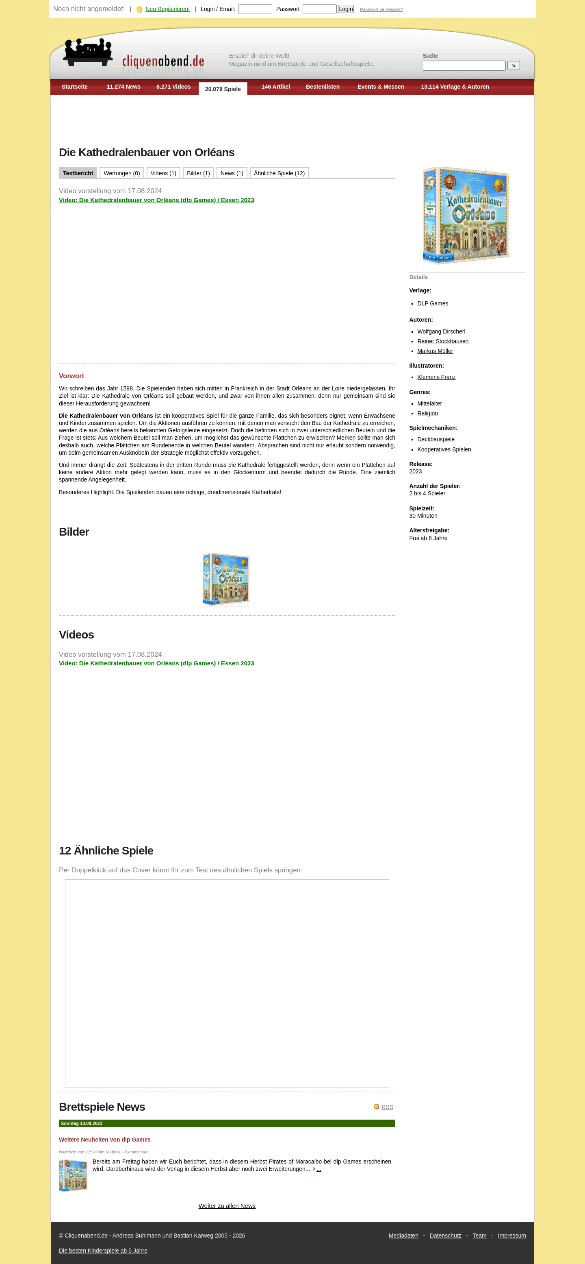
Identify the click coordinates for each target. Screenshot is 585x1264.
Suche (430, 55)
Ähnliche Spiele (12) (279, 173)
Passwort (288, 9)
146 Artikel (276, 86)
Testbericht (78, 173)
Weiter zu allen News (227, 1205)
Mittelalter (430, 403)
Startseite (75, 86)
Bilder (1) (198, 173)
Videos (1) (164, 173)
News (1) (232, 173)
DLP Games (433, 303)
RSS (387, 1107)
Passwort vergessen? (381, 9)
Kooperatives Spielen (444, 449)
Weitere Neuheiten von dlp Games (105, 1139)
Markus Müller (435, 351)
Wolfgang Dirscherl (442, 331)
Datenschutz (446, 1235)
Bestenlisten (323, 86)
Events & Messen (381, 86)
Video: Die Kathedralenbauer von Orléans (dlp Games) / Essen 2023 (156, 199)
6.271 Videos (173, 86)
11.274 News (124, 86)
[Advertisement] (292, 121)
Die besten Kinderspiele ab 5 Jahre (103, 1250)
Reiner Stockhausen (443, 341)
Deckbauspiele (436, 439)
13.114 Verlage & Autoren (455, 86)
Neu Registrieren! (167, 9)
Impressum (512, 1235)
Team (480, 1235)
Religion (428, 413)
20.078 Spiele (223, 89)
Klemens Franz (437, 377)
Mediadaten (403, 1235)
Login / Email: (218, 9)
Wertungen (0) (122, 173)
